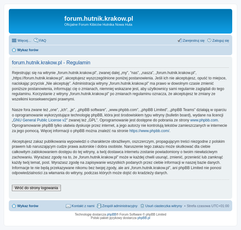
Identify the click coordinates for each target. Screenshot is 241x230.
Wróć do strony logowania (36, 188)
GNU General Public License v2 (39, 120)
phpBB (111, 214)
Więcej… (24, 40)
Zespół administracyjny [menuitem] (119, 206)
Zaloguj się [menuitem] (220, 40)
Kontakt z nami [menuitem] (83, 206)
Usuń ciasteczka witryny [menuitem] (163, 206)
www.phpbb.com (204, 120)
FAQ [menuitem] (42, 40)
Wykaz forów (27, 206)
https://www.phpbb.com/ (149, 131)
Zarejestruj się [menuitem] (194, 40)
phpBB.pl (143, 218)
